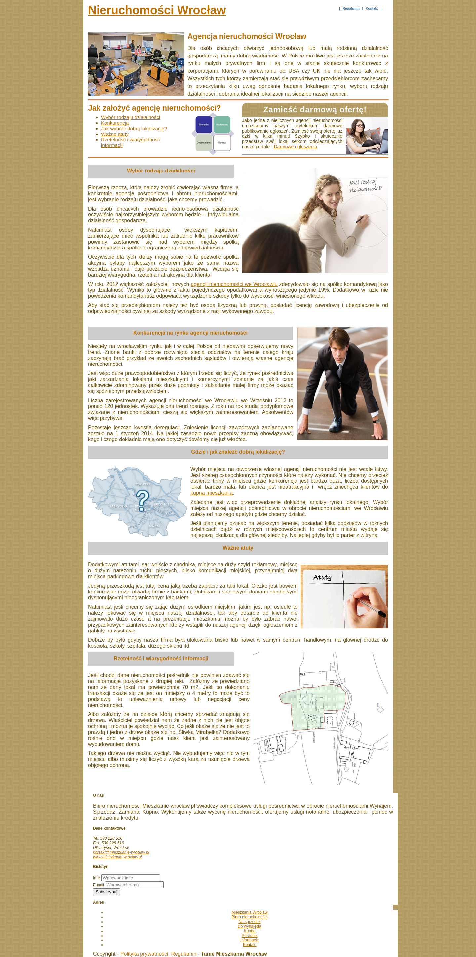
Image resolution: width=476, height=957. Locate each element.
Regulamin (351, 8)
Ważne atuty (115, 134)
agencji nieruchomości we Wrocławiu (234, 284)
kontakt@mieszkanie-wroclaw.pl (121, 852)
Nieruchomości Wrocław (157, 10)
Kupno (250, 931)
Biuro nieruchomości (250, 917)
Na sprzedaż (249, 921)
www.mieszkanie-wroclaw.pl (117, 857)
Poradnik (249, 935)
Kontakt (372, 8)
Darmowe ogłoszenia (295, 146)
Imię (96, 878)
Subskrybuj (106, 891)
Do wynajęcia (249, 926)
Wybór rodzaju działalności (130, 117)
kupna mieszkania (211, 493)
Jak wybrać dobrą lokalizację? (134, 128)
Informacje (249, 940)
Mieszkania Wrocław (249, 912)
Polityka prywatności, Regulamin (158, 954)
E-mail (98, 885)
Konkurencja (115, 123)
